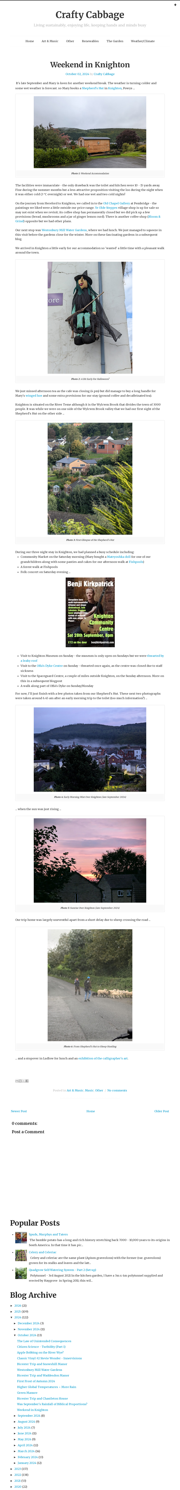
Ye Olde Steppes (106, 207)
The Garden (115, 41)
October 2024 (27, 1335)
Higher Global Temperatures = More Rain (46, 1387)
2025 (17, 1311)
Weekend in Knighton (90, 64)
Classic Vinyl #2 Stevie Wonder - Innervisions (49, 1358)
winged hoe (34, 395)
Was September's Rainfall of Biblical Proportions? (52, 1404)
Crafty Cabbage (90, 14)
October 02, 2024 (77, 74)
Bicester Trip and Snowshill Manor (42, 1364)
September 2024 (29, 1415)
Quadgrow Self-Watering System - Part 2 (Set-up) (62, 1270)
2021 (17, 1480)
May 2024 (24, 1439)
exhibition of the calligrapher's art (103, 1058)
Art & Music (50, 41)
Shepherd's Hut (93, 88)
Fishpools (136, 562)
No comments (117, 1090)
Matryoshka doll (119, 556)
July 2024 (24, 1427)
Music (89, 1090)
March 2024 (26, 1451)
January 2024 (27, 1463)
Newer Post (19, 1111)
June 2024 (24, 1433)
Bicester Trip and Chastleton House (42, 1398)
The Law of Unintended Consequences (44, 1341)
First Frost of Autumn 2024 (36, 1381)
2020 (17, 1486)
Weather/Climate (143, 41)
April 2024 (25, 1445)
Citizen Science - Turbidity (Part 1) (41, 1346)
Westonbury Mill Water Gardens (64, 230)
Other (70, 41)
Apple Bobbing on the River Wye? (40, 1352)
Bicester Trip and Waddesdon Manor (43, 1375)
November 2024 (29, 1329)
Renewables (90, 41)
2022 (17, 1475)
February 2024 (28, 1457)
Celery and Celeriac (42, 1252)
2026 (17, 1305)
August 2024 (26, 1421)
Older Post (161, 1111)
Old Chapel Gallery (116, 203)
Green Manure (27, 1392)
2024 (17, 1317)
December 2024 (29, 1323)
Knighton (115, 88)
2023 (17, 1469)
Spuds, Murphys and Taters (48, 1234)
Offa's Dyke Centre (50, 665)
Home (29, 41)
